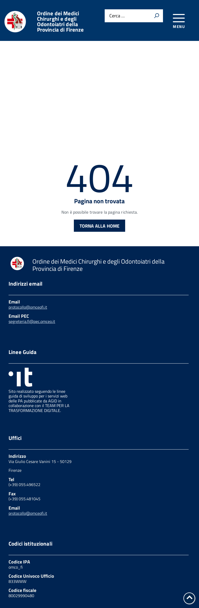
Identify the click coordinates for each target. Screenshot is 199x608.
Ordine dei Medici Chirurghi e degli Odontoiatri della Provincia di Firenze (60, 21)
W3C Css (103, 585)
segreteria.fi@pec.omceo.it (32, 280)
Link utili (94, 580)
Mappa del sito (23, 591)
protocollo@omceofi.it (28, 266)
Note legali (74, 585)
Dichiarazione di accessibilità (151, 585)
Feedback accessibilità (31, 585)
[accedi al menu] (179, 20)
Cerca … (117, 16)
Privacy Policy (22, 580)
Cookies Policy (61, 580)
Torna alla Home (100, 185)
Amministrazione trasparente (142, 580)
